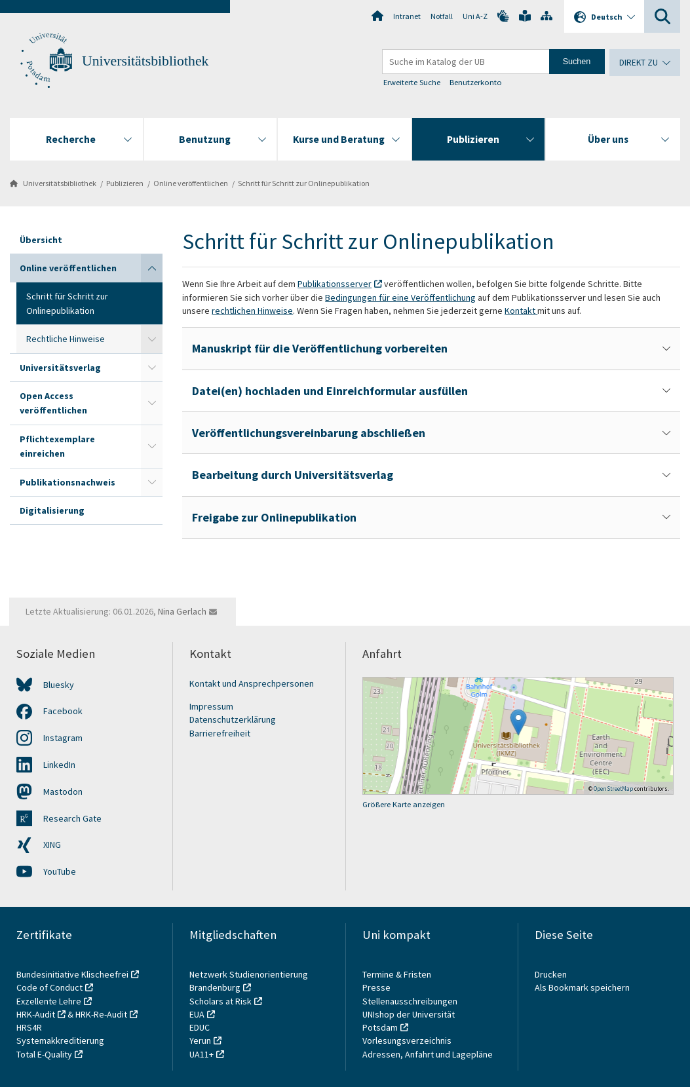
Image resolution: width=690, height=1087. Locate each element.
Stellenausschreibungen (409, 1001)
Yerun (200, 1040)
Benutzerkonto (476, 82)
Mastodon (63, 791)
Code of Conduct (49, 987)
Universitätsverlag (60, 367)
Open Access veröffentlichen (53, 403)
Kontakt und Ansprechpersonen (251, 683)
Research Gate (72, 818)
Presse (377, 987)
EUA (196, 1014)
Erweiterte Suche (412, 82)
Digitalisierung (52, 510)
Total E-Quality (44, 1054)
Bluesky (58, 685)
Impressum (211, 706)
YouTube (59, 871)
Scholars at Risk (220, 1001)
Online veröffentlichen (190, 183)
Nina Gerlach (182, 611)
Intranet (407, 16)
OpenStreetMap (613, 788)
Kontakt (521, 310)
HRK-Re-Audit (101, 1014)
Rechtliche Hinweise (65, 339)
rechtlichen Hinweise (252, 310)
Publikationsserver (334, 284)
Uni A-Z (475, 16)
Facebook (63, 711)
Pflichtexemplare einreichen (57, 446)
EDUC (199, 1027)
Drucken (551, 974)
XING (52, 844)
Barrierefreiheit (219, 733)
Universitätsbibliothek (145, 61)
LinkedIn (59, 765)
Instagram (63, 738)
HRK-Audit (35, 1014)
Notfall (442, 16)
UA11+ (201, 1054)
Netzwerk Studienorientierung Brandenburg (248, 980)
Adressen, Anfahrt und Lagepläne (427, 1054)
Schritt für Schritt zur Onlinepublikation (304, 183)
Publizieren (125, 183)
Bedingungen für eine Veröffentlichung (400, 297)
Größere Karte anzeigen (403, 804)
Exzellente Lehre (48, 1001)
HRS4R (29, 1027)
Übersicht (41, 240)
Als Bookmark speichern (582, 987)
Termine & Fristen (397, 974)
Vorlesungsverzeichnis (407, 1040)
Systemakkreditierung (60, 1040)
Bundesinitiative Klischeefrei (72, 974)
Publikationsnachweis (67, 482)
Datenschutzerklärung (232, 719)
